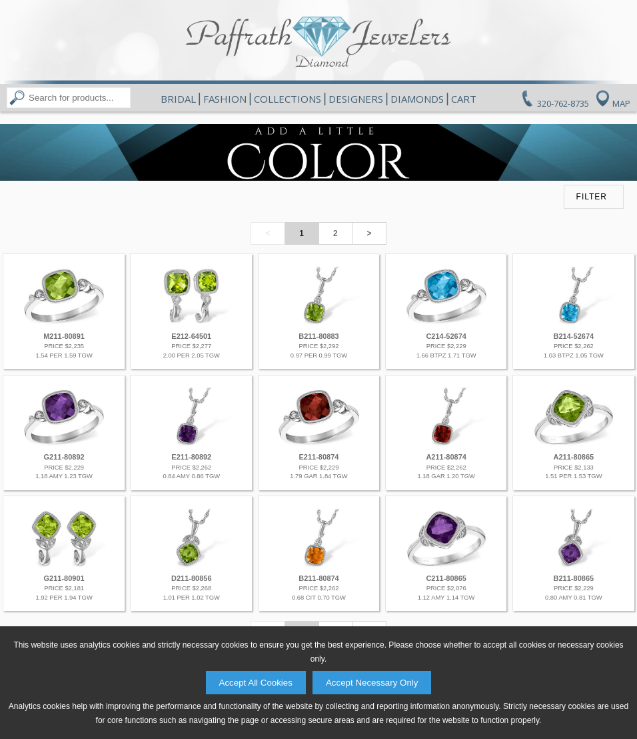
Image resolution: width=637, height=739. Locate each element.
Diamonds (417, 98)
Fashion (225, 98)
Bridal (178, 98)
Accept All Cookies (256, 683)
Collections (287, 98)
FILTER (591, 196)
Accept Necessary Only (372, 683)
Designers (355, 98)
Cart (463, 98)
